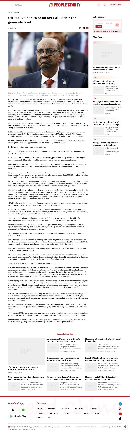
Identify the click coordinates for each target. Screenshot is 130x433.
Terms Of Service (115, 31)
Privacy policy (79, 427)
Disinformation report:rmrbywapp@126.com (21, 429)
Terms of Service (90, 427)
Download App (115, 5)
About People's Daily (104, 427)
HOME (10, 12)
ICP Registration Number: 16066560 (59, 427)
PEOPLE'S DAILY (117, 427)
